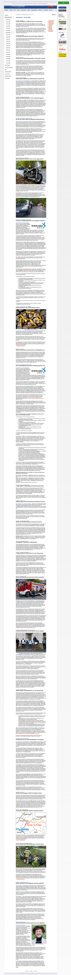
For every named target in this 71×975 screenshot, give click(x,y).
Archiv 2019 (8, 34)
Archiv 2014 (8, 45)
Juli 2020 (50, 25)
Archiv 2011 (8, 52)
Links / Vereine (7, 73)
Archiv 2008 (8, 58)
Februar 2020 (50, 30)
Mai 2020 (50, 27)
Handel (28, 10)
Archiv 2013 (8, 47)
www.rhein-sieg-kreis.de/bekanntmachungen (29, 271)
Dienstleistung (34, 10)
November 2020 (51, 21)
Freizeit (18, 10)
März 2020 (50, 29)
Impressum (32, 973)
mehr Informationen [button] (42, 3)
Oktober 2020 (50, 22)
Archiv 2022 (8, 28)
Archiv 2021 (8, 30)
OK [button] (63, 2)
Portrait (11, 10)
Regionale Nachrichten (9, 67)
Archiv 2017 (8, 39)
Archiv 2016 (8, 41)
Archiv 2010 (8, 54)
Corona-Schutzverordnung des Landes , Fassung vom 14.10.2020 (29, 735)
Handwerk (40, 10)
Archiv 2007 (8, 60)
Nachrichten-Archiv (8, 17)
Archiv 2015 (8, 43)
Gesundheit (45, 10)
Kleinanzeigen (7, 78)
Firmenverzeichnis (8, 71)
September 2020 (51, 23)
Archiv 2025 (8, 21)
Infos (15, 10)
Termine (50, 10)
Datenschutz (39, 973)
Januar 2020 (50, 31)
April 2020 (50, 28)
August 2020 (50, 24)
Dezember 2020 (51, 20)
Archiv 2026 (8, 19)
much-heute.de (18, 14)
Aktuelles (6, 10)
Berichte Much (7, 65)
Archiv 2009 (8, 56)
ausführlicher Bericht (21, 345)
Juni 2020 (50, 26)
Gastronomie (23, 10)
